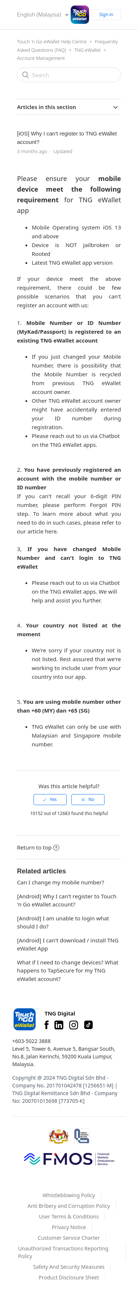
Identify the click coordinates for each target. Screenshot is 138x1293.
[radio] (50, 799)
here (51, 531)
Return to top (38, 847)
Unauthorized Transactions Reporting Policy (63, 1252)
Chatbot (109, 435)
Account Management (41, 58)
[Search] (69, 75)
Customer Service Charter (69, 1237)
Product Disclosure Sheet (69, 1277)
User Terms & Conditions (69, 1216)
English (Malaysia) (39, 14)
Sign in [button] (106, 14)
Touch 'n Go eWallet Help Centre (51, 41)
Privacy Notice (69, 1227)
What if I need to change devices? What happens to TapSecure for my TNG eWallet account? (67, 970)
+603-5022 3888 (31, 1040)
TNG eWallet (87, 50)
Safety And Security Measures (69, 1266)
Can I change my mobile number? (60, 882)
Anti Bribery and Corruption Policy (69, 1205)
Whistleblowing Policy (69, 1195)
